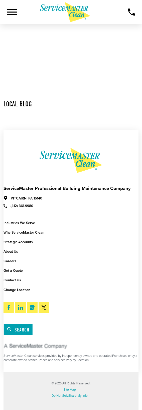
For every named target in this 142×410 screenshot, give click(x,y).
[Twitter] (44, 307)
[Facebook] (9, 307)
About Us (11, 251)
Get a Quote (13, 270)
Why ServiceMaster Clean (24, 232)
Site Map (69, 389)
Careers (10, 261)
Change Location (17, 290)
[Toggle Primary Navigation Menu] (12, 12)
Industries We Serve (19, 223)
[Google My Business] (32, 307)
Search (18, 329)
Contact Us (12, 280)
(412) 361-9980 (18, 206)
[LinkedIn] (20, 307)
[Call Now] (131, 12)
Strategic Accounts (18, 242)
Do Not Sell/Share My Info (70, 395)
